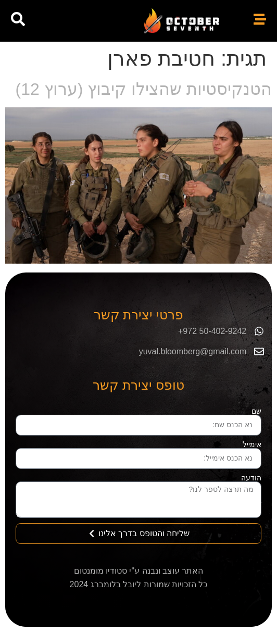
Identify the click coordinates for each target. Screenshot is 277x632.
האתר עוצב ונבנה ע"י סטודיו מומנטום (139, 570)
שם (256, 411)
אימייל (252, 444)
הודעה (251, 477)
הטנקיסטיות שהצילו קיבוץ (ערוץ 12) (144, 89)
